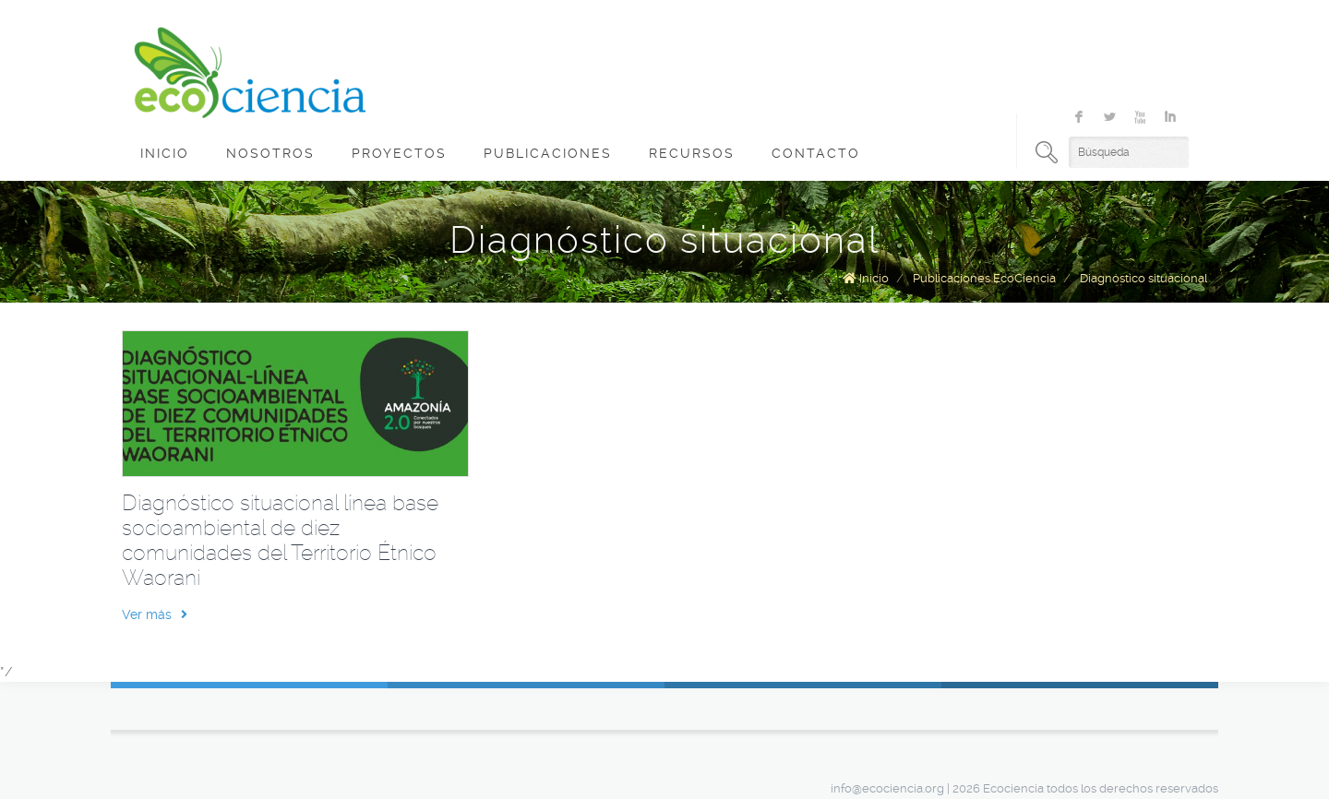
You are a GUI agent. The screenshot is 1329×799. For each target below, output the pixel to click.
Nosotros (270, 153)
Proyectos (399, 153)
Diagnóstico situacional (1143, 278)
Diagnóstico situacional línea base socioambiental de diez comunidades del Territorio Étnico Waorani (280, 540)
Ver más (154, 614)
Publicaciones (548, 153)
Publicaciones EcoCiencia (984, 278)
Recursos (692, 153)
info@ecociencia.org (887, 788)
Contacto (816, 153)
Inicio (164, 153)
